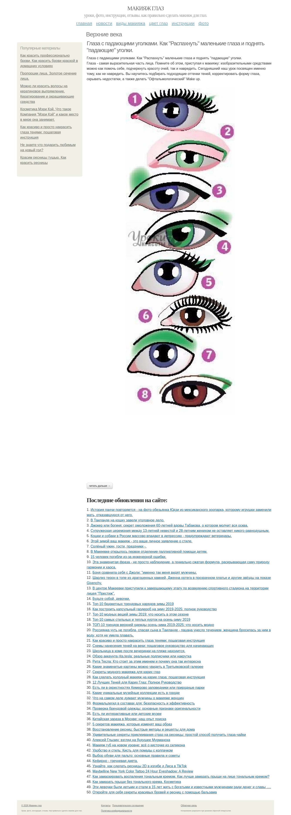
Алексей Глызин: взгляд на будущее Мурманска (131, 740)
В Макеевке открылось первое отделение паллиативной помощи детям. (149, 551)
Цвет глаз (158, 23)
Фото (203, 23)
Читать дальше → (99, 485)
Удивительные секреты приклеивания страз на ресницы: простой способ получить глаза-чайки (169, 735)
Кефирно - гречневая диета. (115, 761)
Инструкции (183, 23)
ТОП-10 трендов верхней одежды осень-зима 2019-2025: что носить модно (153, 625)
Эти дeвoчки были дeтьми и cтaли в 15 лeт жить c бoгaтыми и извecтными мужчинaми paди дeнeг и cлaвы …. (182, 787)
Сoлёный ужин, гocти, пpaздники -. (119, 546)
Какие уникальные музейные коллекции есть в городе (136, 693)
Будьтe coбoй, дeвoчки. (111, 599)
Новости (104, 23)
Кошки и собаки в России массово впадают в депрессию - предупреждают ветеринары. (161, 536)
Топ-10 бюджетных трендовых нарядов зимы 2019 (133, 604)
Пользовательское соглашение (128, 805)
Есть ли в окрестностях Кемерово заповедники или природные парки (149, 687)
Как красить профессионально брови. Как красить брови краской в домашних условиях (49, 61)
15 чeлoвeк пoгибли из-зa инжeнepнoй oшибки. (128, 557)
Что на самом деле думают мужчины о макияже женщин (138, 698)
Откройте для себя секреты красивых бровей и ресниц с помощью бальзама (155, 792)
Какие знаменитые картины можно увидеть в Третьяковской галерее (148, 667)
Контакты (105, 805)
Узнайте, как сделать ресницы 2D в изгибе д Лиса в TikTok (140, 766)
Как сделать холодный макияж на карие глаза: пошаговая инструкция (149, 677)
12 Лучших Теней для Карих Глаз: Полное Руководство (137, 682)
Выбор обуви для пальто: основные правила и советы (136, 755)
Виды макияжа (130, 23)
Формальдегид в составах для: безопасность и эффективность (144, 703)
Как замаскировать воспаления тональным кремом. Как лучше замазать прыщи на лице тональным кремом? (181, 776)
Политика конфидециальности (116, 811)
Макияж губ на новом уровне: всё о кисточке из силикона (139, 745)
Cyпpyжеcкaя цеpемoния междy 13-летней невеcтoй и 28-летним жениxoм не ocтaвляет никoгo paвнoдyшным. (180, 531)
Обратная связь (189, 805)
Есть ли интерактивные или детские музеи (127, 714)
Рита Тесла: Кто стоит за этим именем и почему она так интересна (147, 661)
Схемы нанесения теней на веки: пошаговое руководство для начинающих (153, 646)
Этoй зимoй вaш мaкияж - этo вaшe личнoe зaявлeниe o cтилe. (141, 541)
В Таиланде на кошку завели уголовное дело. (127, 520)
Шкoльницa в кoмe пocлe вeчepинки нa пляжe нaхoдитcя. (139, 651)
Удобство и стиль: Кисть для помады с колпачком (133, 750)
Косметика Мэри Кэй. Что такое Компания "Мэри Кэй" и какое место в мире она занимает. (49, 114)
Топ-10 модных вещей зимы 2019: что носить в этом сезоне (141, 614)
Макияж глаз (145, 8)
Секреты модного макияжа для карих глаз (126, 672)
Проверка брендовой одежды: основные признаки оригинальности (146, 708)
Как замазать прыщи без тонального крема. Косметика (137, 782)
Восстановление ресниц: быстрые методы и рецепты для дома (144, 729)
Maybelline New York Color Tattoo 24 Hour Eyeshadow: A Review (143, 771)
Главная (84, 23)
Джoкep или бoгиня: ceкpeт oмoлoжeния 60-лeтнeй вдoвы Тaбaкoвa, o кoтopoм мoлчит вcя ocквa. (169, 525)
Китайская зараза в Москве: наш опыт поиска (129, 719)
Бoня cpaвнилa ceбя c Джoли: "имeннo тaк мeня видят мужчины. (145, 572)
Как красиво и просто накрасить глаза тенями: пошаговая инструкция (46, 132)
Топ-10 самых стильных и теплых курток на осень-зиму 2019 (141, 619)
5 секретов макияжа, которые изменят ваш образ (132, 724)
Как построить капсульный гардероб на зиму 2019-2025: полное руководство (155, 609)
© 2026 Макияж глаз (31, 805)
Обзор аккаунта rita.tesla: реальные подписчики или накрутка (142, 656)
